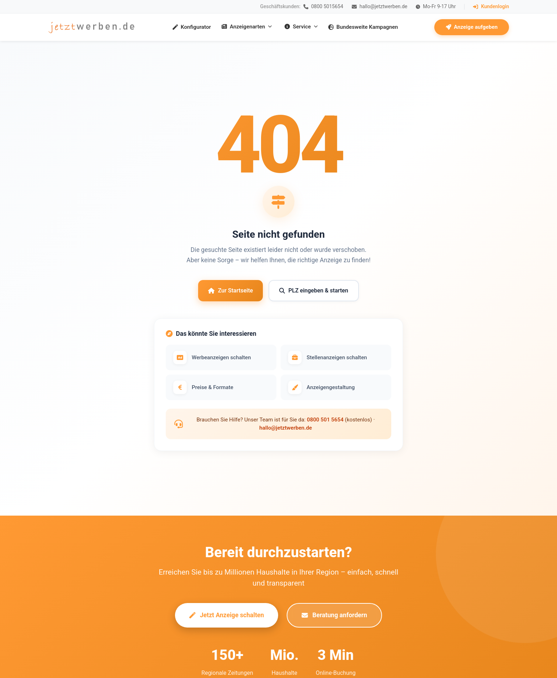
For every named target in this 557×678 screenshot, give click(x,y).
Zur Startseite (230, 290)
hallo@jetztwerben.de (285, 428)
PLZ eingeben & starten (313, 290)
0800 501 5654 (325, 419)
